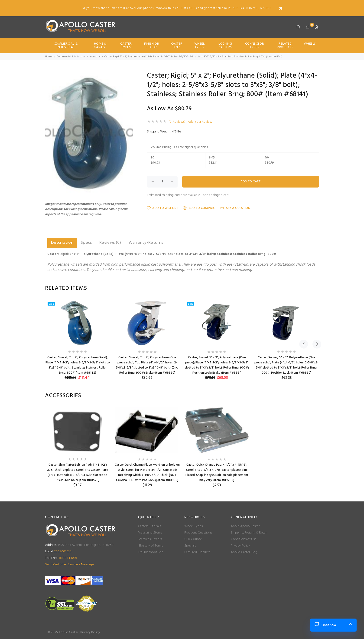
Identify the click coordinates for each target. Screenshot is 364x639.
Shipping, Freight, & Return (249, 532)
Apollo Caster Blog (244, 552)
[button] (129, 76)
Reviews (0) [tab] (110, 242)
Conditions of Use (244, 539)
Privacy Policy (240, 545)
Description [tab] (62, 242)
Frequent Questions (198, 532)
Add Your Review (200, 122)
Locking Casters (225, 45)
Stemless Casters (150, 539)
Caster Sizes (176, 45)
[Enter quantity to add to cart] (162, 182)
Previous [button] (303, 288)
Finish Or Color (151, 45)
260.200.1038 (58, 551)
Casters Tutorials (149, 526)
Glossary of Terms (150, 545)
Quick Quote (193, 539)
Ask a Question (235, 208)
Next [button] (314, 288)
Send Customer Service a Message (69, 564)
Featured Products (197, 552)
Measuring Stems (150, 532)
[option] (77, 340)
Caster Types (126, 45)
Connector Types (254, 45)
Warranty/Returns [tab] (146, 242)
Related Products (285, 45)
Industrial (95, 56)
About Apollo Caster (245, 526)
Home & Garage (100, 45)
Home (48, 56)
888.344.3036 (61, 558)
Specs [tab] (86, 242)
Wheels (310, 43)
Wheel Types (199, 45)
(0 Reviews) (177, 122)
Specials (190, 545)
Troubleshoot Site (150, 552)
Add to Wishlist (162, 208)
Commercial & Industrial (66, 45)
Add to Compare (199, 208)
